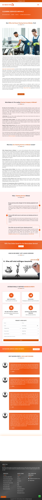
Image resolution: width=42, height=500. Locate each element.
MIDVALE (17, 14)
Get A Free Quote (21, 94)
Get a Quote (21, 246)
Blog (18, 482)
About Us (18, 478)
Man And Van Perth (6, 488)
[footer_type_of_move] (30, 328)
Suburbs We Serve (20, 490)
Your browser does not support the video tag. (21, 269)
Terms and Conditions (21, 488)
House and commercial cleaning (8, 68)
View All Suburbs (36, 349)
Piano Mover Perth (6, 484)
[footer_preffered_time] (12, 328)
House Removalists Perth (7, 476)
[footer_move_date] (30, 326)
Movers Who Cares (27, 87)
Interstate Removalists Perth (8, 482)
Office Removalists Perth (7, 480)
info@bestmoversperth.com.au (14, 234)
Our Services (19, 486)
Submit (21, 340)
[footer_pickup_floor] (30, 331)
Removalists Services (21, 492)
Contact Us (19, 480)
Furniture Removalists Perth (8, 478)
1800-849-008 (31, 234)
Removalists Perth (6, 486)
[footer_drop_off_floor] (30, 334)
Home (18, 476)
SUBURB (12, 14)
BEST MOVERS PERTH (6, 14)
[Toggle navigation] (38, 4)
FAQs (18, 484)
